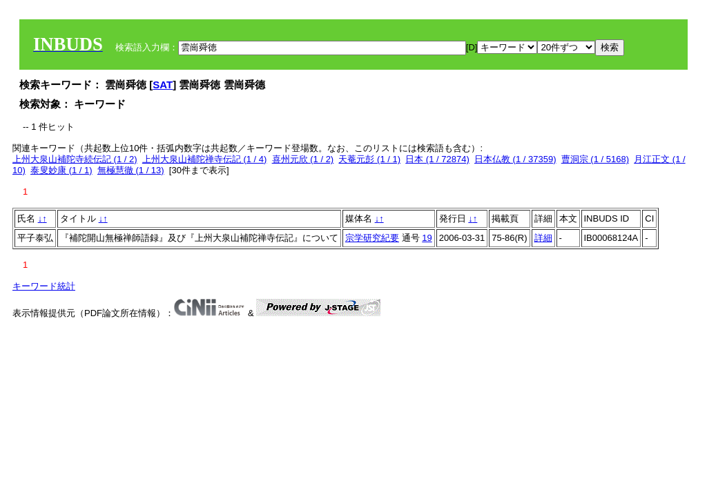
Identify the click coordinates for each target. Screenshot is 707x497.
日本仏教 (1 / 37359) (515, 159)
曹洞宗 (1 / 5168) (595, 159)
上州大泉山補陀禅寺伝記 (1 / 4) (204, 159)
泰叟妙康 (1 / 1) (61, 170)
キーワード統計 (43, 286)
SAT (163, 84)
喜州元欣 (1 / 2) (303, 159)
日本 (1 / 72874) (437, 159)
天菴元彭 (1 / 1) (369, 159)
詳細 (543, 238)
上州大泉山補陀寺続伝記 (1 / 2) (74, 159)
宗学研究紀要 (372, 238)
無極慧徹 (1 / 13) (130, 170)
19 (427, 238)
